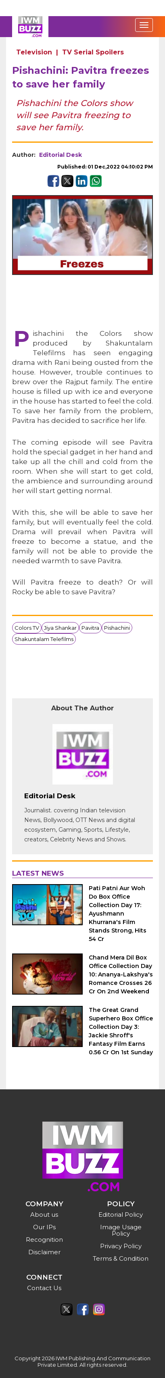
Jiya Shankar (60, 627)
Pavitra (90, 627)
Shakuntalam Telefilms (44, 639)
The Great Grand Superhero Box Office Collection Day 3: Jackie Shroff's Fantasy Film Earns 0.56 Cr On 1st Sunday (121, 1031)
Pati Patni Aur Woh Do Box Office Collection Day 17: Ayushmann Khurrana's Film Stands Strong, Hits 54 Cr (117, 914)
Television (34, 52)
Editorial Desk (60, 154)
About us (44, 1214)
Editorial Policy (120, 1214)
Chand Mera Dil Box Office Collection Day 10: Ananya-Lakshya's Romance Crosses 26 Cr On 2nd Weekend (121, 974)
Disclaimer (44, 1252)
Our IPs (44, 1227)
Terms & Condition (120, 1258)
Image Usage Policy (121, 1230)
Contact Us (44, 1288)
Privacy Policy (121, 1246)
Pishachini (117, 627)
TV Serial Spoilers (93, 52)
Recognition (44, 1239)
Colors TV (27, 627)
